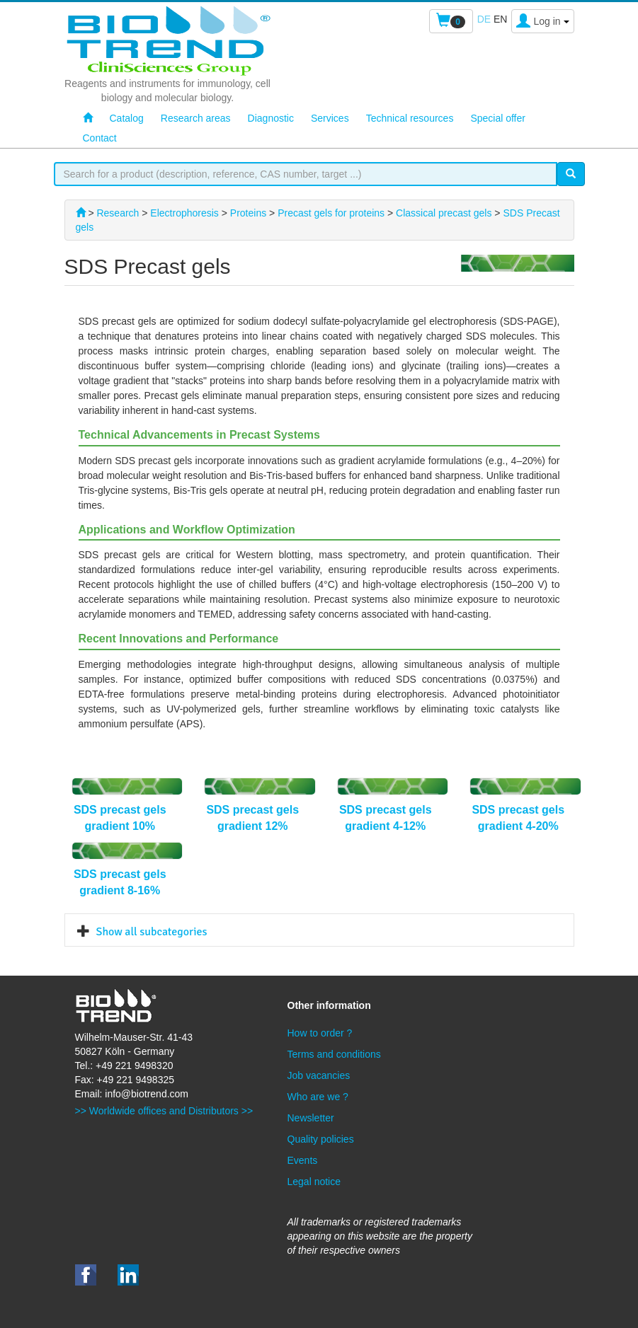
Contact (100, 138)
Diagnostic (271, 118)
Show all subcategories (151, 932)
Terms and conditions (334, 1054)
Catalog (127, 118)
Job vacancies (319, 1075)
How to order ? (320, 1033)
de (484, 19)
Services (330, 118)
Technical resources (410, 118)
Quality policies (320, 1139)
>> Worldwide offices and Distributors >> (164, 1110)
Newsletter (310, 1118)
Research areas (196, 118)
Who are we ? (317, 1096)
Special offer (497, 118)
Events (302, 1160)
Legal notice (314, 1181)
